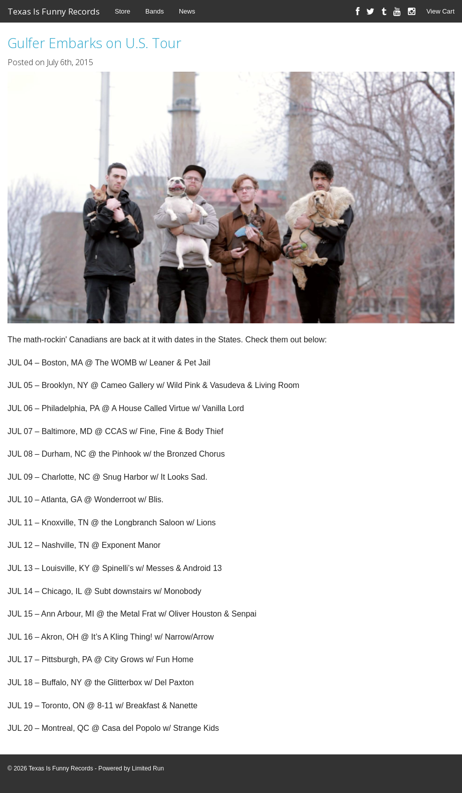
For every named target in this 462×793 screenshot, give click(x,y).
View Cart (440, 11)
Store (122, 11)
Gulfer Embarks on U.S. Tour (94, 43)
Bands (154, 11)
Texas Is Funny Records (54, 11)
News (187, 11)
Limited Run (148, 768)
